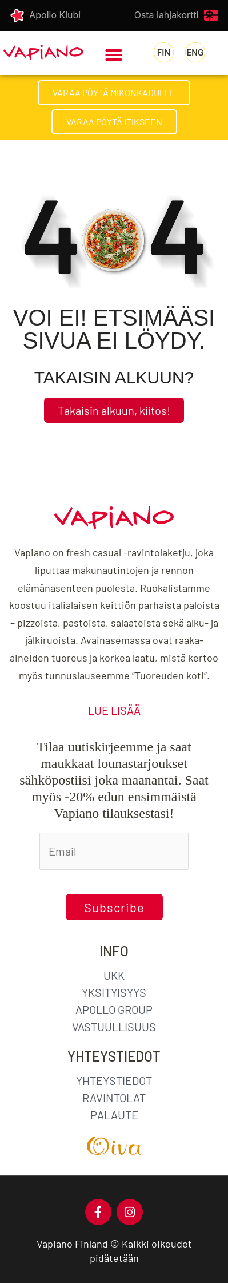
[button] (113, 55)
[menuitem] (163, 52)
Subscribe (114, 907)
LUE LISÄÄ (114, 710)
